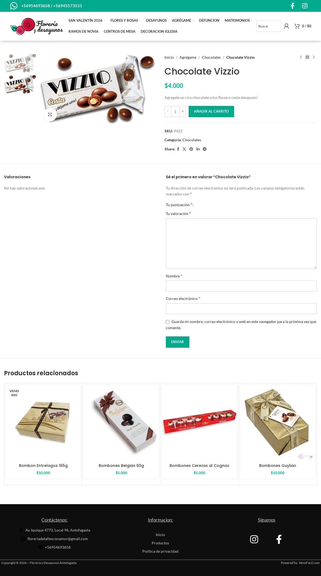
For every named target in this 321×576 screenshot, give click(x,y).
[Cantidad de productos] (175, 111)
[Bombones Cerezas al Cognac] (199, 422)
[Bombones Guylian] (277, 422)
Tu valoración (178, 213)
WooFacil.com (309, 563)
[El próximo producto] (314, 57)
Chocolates (211, 57)
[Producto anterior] (301, 57)
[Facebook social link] (178, 149)
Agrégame (187, 57)
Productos (160, 543)
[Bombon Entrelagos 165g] (43, 422)
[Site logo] (36, 25)
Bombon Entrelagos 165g (43, 465)
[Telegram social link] (204, 149)
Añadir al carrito (211, 111)
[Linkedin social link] (198, 149)
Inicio (169, 57)
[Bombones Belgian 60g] (121, 422)
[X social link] (184, 149)
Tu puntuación (179, 204)
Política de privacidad (160, 551)
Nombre (174, 275)
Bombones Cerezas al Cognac (200, 465)
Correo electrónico (183, 298)
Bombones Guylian (277, 465)
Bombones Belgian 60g (121, 465)
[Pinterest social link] (191, 149)
